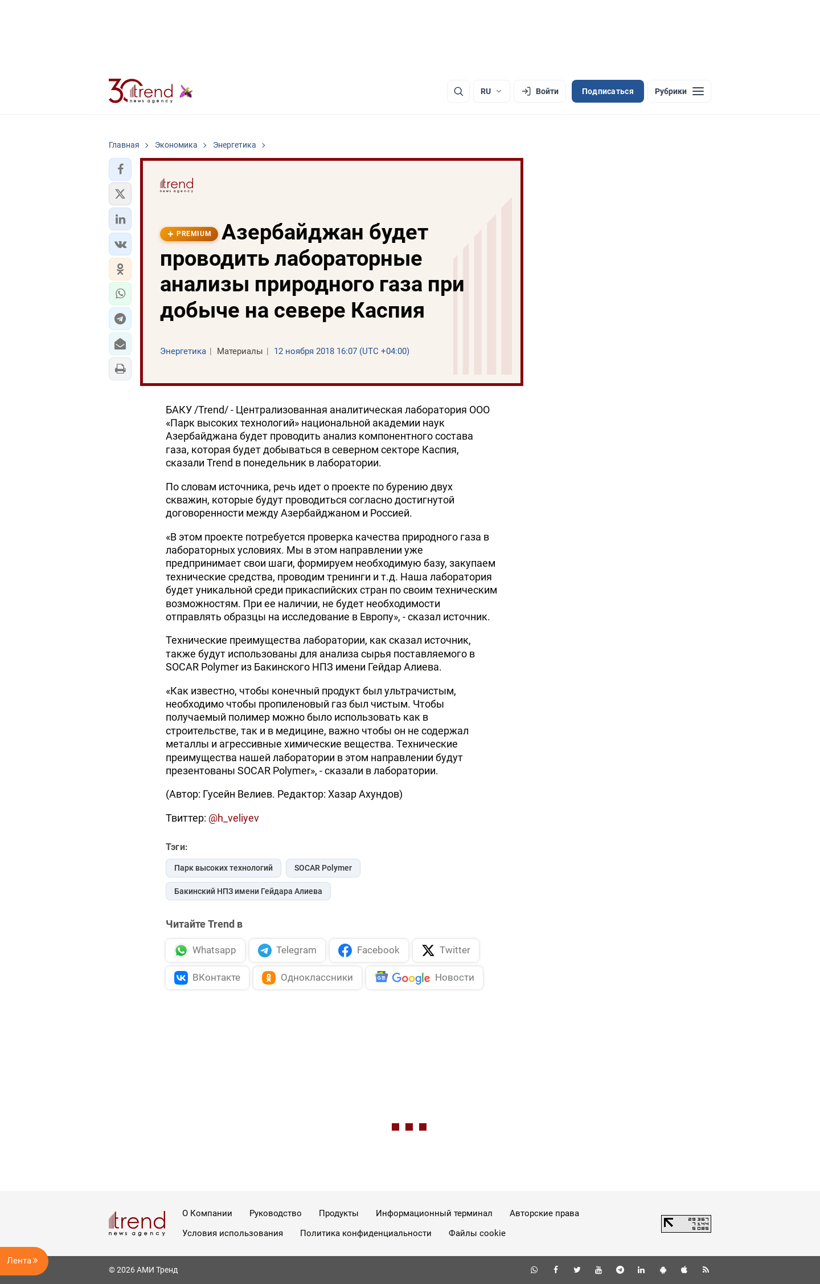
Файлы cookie (477, 1233)
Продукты (339, 1213)
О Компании (207, 1213)
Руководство (275, 1213)
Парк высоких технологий (223, 867)
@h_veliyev (233, 818)
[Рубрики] (679, 91)
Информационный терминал (434, 1213)
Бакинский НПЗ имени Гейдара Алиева (248, 891)
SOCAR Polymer (323, 867)
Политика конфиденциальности (366, 1233)
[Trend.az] (151, 91)
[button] (120, 169)
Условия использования (232, 1233)
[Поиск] (458, 91)
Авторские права (544, 1213)
